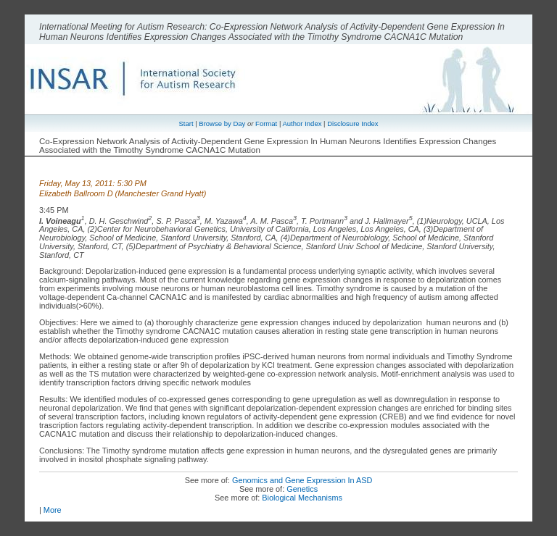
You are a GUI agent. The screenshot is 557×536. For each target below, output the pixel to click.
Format (266, 123)
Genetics (302, 489)
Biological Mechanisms (302, 497)
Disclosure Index (352, 123)
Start (185, 123)
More (53, 510)
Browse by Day (222, 123)
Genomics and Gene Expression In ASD (302, 480)
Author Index (301, 123)
